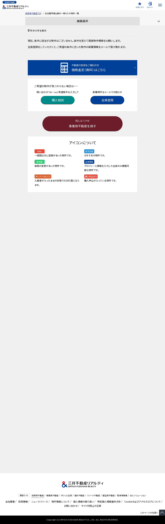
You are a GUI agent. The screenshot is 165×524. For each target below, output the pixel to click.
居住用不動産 (109, 495)
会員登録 (107, 100)
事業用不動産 (52, 495)
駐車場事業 (122, 495)
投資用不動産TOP (33, 13)
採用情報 (22, 501)
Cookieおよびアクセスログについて (142, 501)
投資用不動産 (38, 495)
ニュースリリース (39, 501)
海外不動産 (79, 495)
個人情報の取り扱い (83, 501)
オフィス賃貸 (66, 495)
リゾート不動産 (93, 495)
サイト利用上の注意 (90, 505)
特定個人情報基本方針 (108, 501)
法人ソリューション (138, 495)
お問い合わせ (71, 505)
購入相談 (58, 100)
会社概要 (9, 501)
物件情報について (60, 501)
